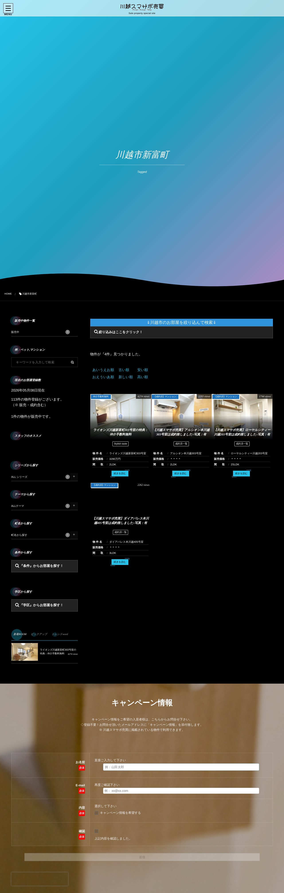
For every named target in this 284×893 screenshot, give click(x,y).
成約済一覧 (181, 445)
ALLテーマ (40, 506)
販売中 (40, 332)
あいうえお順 (103, 370)
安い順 (142, 370)
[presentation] (39, 879)
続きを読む (120, 474)
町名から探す (40, 535)
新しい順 (125, 377)
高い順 (142, 377)
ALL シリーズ (40, 477)
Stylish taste (120, 445)
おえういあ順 (103, 377)
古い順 (123, 370)
